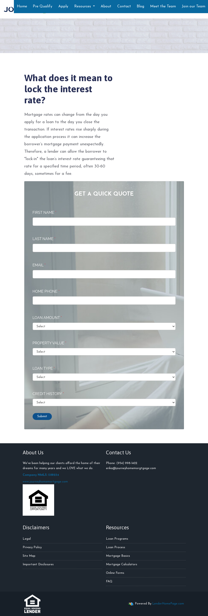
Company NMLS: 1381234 (41, 474)
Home (22, 6)
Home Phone (46, 291)
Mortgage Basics (118, 555)
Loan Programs (117, 538)
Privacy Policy (32, 547)
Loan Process (115, 547)
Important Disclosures (38, 564)
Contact (124, 6)
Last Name (44, 239)
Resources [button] (83, 6)
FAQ (109, 581)
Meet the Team (163, 6)
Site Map (29, 555)
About (106, 6)
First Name (44, 212)
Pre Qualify (42, 6)
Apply (63, 6)
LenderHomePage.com (168, 603)
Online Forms (115, 572)
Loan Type (44, 368)
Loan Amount (47, 317)
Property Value (49, 343)
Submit (42, 416)
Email (39, 265)
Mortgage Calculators (121, 564)
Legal (27, 538)
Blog (140, 6)
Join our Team (193, 6)
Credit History (48, 394)
